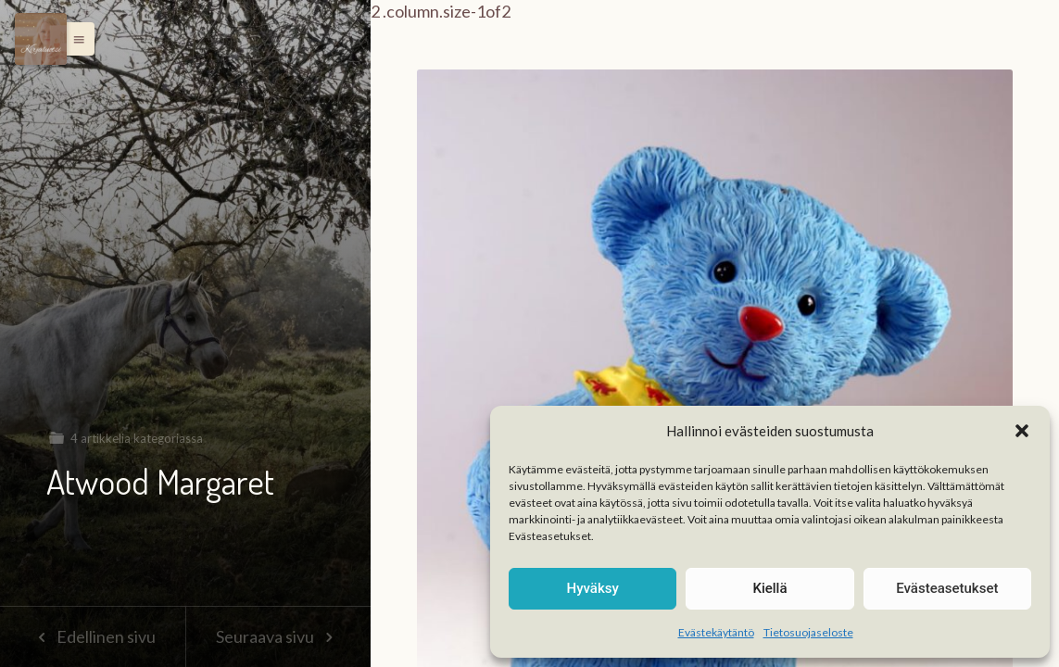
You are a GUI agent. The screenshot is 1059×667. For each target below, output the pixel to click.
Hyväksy (593, 588)
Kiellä (769, 588)
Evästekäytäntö (716, 632)
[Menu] (41, 39)
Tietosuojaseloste (808, 632)
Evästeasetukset (947, 588)
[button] (1022, 431)
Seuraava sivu (278, 636)
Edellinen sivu (92, 636)
